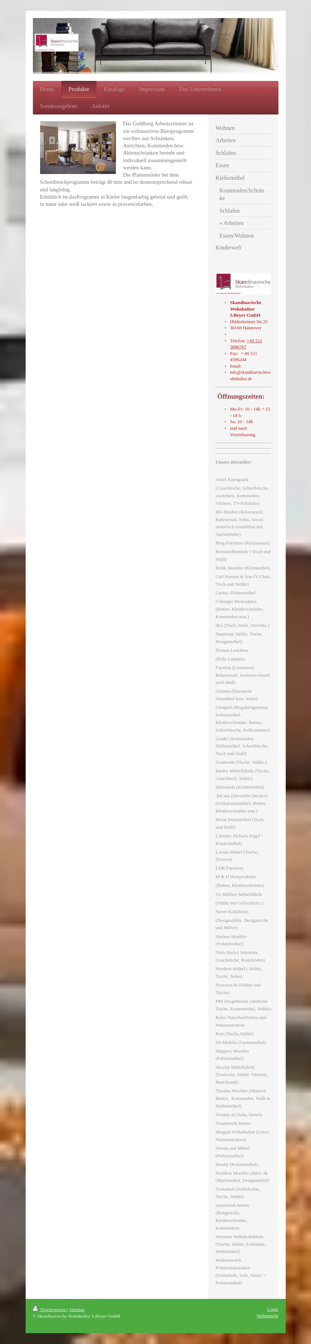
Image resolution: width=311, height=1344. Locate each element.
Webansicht (267, 1315)
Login (272, 1309)
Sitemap (77, 1309)
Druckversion (50, 1309)
